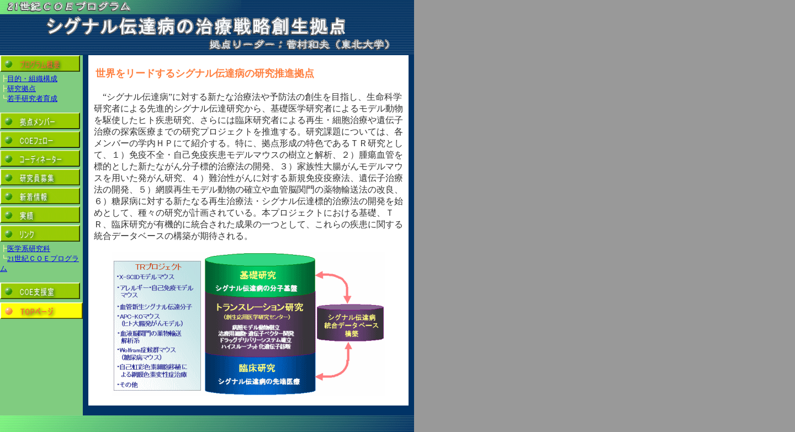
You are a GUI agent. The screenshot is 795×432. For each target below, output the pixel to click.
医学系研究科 (28, 248)
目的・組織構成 (32, 78)
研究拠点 (21, 88)
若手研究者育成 (32, 98)
